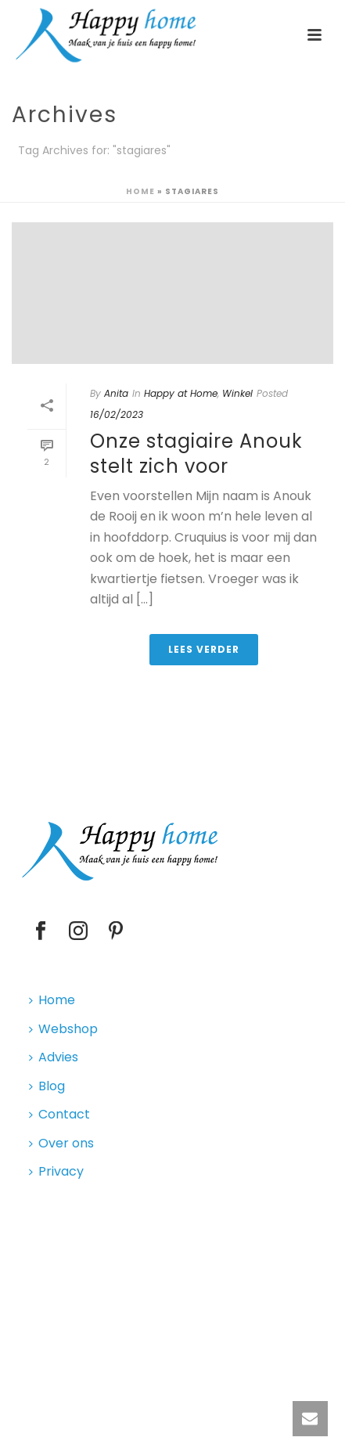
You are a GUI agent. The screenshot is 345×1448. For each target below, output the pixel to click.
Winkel (237, 393)
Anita (116, 393)
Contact (59, 1114)
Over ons (61, 1143)
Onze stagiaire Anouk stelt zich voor (196, 453)
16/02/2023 (116, 414)
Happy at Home (180, 393)
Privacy (56, 1171)
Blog (47, 1086)
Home (140, 191)
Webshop (63, 1029)
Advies (53, 1057)
